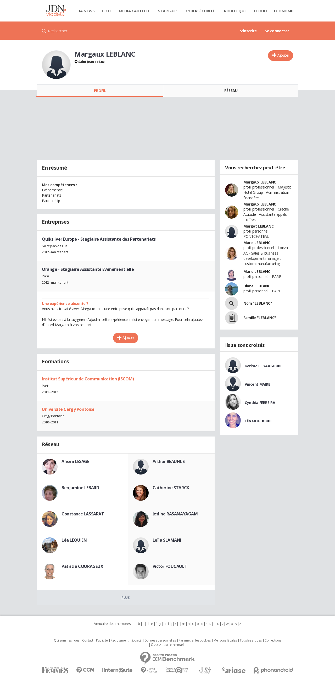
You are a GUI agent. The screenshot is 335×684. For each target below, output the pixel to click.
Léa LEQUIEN (74, 540)
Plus (125, 597)
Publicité (102, 640)
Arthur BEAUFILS (169, 461)
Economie (284, 10)
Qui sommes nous (66, 640)
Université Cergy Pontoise (68, 409)
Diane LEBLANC (256, 285)
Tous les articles (251, 640)
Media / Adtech (134, 10)
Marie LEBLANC (256, 242)
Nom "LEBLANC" (257, 303)
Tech (106, 10)
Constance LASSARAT (83, 514)
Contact (87, 640)
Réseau (230, 90)
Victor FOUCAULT (170, 566)
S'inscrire (248, 30)
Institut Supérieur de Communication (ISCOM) (88, 379)
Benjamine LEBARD (80, 488)
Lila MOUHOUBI (258, 420)
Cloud (260, 10)
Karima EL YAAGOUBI (263, 365)
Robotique (235, 10)
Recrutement (119, 640)
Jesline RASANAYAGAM (175, 514)
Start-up (167, 10)
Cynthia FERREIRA (260, 402)
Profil (100, 90)
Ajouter (283, 55)
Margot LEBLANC (258, 226)
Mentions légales (225, 640)
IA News (87, 10)
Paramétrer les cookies (195, 640)
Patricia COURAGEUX (82, 566)
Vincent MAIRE (257, 384)
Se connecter (277, 30)
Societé (136, 640)
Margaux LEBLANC (259, 182)
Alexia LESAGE (75, 461)
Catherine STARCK (171, 488)
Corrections (273, 640)
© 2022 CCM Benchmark (168, 645)
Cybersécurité (200, 10)
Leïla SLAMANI (167, 540)
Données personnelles (160, 640)
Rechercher (58, 30)
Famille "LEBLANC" (259, 317)
